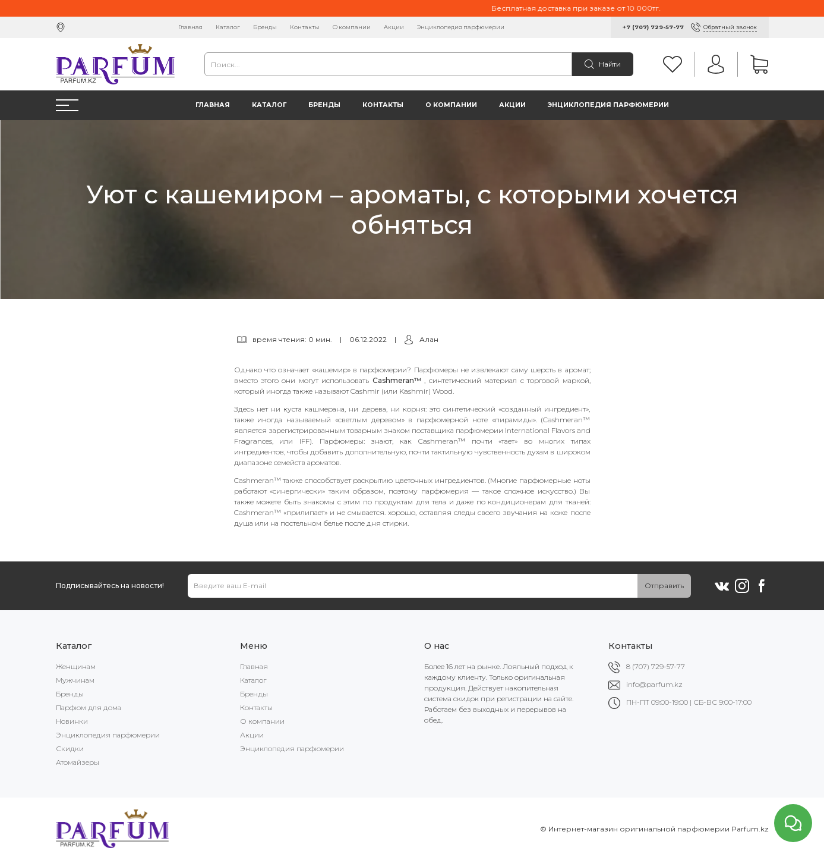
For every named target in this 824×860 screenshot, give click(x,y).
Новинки (72, 721)
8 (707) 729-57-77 (655, 666)
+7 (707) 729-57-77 (653, 27)
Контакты (305, 27)
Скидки (70, 748)
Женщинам (76, 666)
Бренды (265, 27)
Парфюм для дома (88, 707)
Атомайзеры (77, 762)
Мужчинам (75, 680)
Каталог (228, 27)
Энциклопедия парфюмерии (460, 27)
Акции (394, 27)
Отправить (664, 585)
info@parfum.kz (654, 684)
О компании (352, 27)
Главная (190, 27)
